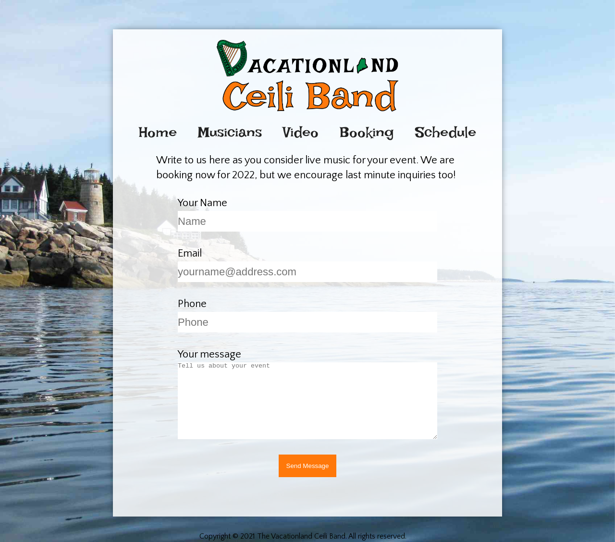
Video (301, 132)
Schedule (445, 132)
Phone (192, 304)
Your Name (202, 203)
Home (158, 132)
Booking (367, 132)
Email (190, 253)
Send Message (307, 465)
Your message (209, 354)
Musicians (230, 132)
